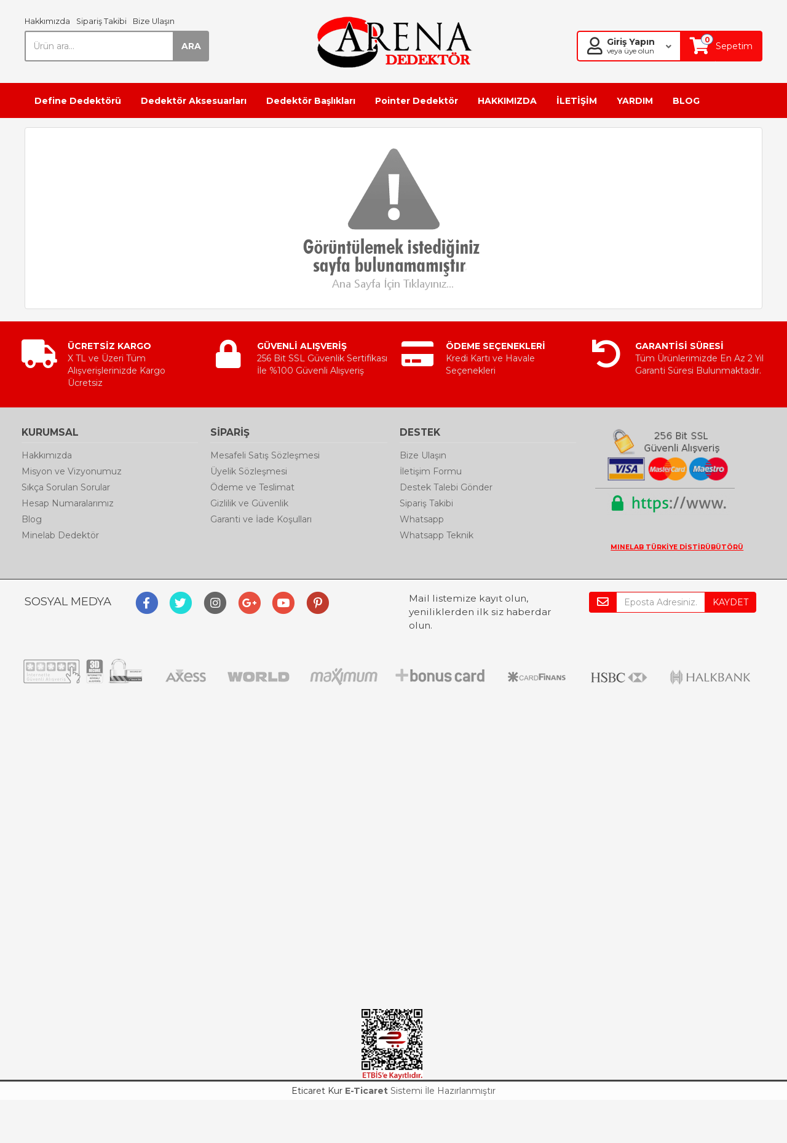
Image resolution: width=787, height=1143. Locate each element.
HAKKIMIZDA (507, 100)
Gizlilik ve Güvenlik (249, 503)
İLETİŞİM (576, 100)
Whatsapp (422, 519)
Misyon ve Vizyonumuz (72, 471)
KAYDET (730, 602)
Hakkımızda (47, 21)
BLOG (686, 100)
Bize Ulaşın (154, 21)
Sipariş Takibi (101, 21)
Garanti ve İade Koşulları (261, 519)
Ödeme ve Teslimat (252, 487)
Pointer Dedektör (416, 100)
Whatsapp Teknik (436, 535)
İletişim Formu (431, 471)
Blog (32, 519)
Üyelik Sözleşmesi (248, 471)
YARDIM (635, 100)
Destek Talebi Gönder (446, 487)
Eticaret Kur (316, 1090)
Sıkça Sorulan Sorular (66, 487)
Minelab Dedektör (60, 535)
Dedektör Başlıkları (310, 100)
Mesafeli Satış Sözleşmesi (265, 455)
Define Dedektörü (77, 100)
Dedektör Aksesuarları (194, 100)
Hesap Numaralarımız (68, 503)
